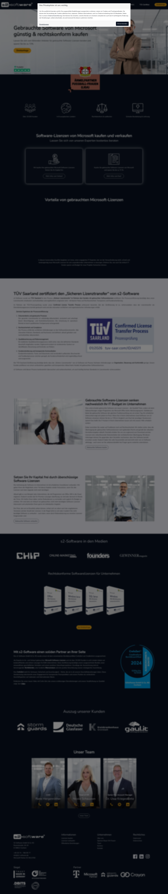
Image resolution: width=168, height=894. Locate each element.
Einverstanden (122, 24)
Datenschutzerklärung (55, 16)
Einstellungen (44, 24)
